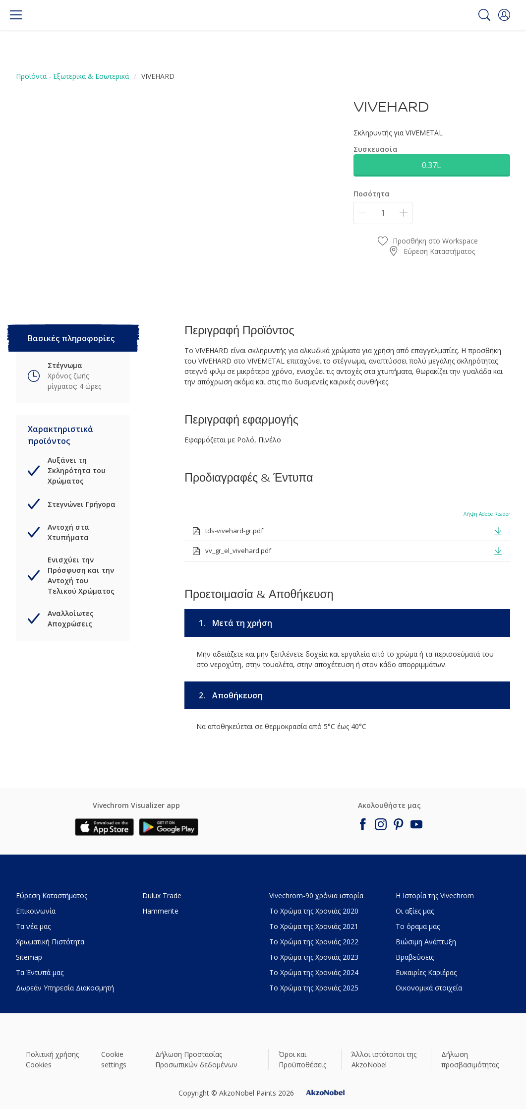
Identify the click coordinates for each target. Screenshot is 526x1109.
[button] (504, 15)
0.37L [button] (431, 165)
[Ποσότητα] (382, 213)
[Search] (484, 15)
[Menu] (16, 15)
